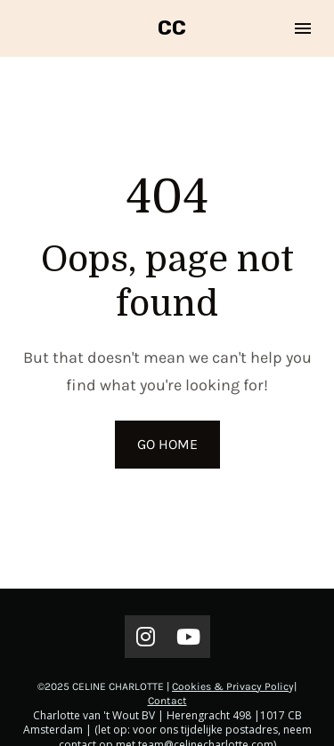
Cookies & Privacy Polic (230, 676)
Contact (167, 690)
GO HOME (167, 438)
